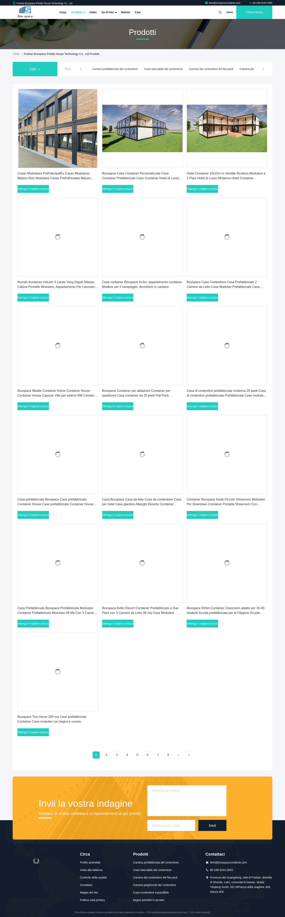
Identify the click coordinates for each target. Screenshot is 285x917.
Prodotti (78, 12)
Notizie (125, 12)
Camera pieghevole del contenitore (154, 885)
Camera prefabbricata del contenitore (115, 69)
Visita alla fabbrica (91, 870)
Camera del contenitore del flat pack (211, 69)
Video (93, 12)
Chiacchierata (254, 12)
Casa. (63, 12)
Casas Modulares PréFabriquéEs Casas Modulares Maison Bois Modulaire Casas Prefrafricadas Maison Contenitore (54, 178)
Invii (212, 825)
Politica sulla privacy (92, 900)
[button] (80, 69)
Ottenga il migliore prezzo (33, 188)
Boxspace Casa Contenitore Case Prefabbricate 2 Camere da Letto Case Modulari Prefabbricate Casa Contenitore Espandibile (223, 286)
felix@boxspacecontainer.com (223, 3)
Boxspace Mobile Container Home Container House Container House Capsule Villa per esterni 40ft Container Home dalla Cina (57, 395)
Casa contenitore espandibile (151, 892)
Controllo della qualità (93, 877)
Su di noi (109, 12)
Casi (138, 12)
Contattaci (86, 885)
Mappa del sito (89, 892)
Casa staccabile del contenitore (163, 69)
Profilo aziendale (90, 862)
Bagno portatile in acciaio (148, 900)
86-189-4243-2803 (260, 3)
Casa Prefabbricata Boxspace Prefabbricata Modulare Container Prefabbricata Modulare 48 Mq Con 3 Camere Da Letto (56, 612)
